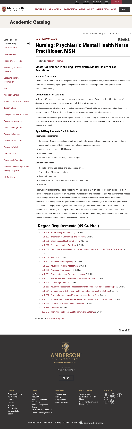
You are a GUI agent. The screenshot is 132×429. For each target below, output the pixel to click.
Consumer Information (14, 160)
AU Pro (36, 394)
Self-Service (16, 405)
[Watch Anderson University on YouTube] (109, 395)
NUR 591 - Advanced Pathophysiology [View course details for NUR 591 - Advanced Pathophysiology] (58, 262)
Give (113, 9)
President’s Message (13, 61)
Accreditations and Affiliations (40, 399)
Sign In (117, 2)
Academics (70, 9)
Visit (106, 2)
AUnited (15, 398)
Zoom (14, 410)
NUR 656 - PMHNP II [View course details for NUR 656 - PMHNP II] (50, 308)
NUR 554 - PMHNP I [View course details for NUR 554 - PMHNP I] (50, 257)
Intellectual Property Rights (87, 396)
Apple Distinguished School (43, 402)
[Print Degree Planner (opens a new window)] (119, 39)
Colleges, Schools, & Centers (16, 114)
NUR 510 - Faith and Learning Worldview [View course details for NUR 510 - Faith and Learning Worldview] (59, 245)
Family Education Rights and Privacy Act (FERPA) (16, 169)
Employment (60, 398)
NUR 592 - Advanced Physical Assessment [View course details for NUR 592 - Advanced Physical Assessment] (60, 266)
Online (77, 2)
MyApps (15, 403)
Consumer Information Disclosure (85, 399)
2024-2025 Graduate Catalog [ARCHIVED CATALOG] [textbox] (101, 34)
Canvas (15, 401)
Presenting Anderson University (13, 69)
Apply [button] (125, 9)
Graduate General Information (11, 80)
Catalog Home (10, 54)
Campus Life (86, 9)
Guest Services (61, 401)
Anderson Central (11, 95)
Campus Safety (18, 408)
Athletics (102, 9)
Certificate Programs (13, 127)
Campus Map (10, 153)
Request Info (97, 2)
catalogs (37, 428)
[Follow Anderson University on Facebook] (103, 401)
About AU (40, 9)
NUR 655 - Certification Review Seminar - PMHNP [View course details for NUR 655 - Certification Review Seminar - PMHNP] (63, 303)
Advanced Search (11, 47)
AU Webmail (17, 396)
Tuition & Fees (10, 108)
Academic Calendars (13, 140)
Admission (55, 9)
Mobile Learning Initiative (42, 407)
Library (58, 396)
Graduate (86, 2)
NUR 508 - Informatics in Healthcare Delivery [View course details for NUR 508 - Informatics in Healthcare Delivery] (61, 241)
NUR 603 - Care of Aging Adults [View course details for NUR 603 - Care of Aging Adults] (55, 282)
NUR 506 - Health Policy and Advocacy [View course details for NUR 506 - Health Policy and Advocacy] (58, 232)
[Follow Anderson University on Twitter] (103, 407)
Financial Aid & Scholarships (16, 101)
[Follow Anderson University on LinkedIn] (109, 401)
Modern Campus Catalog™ (89, 428)
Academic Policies (12, 147)
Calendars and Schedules (42, 405)
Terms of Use (82, 394)
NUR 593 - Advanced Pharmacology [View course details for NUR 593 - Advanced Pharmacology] (57, 270)
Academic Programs (13, 121)
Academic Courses (12, 134)
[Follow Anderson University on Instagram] (103, 395)
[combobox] (107, 33)
